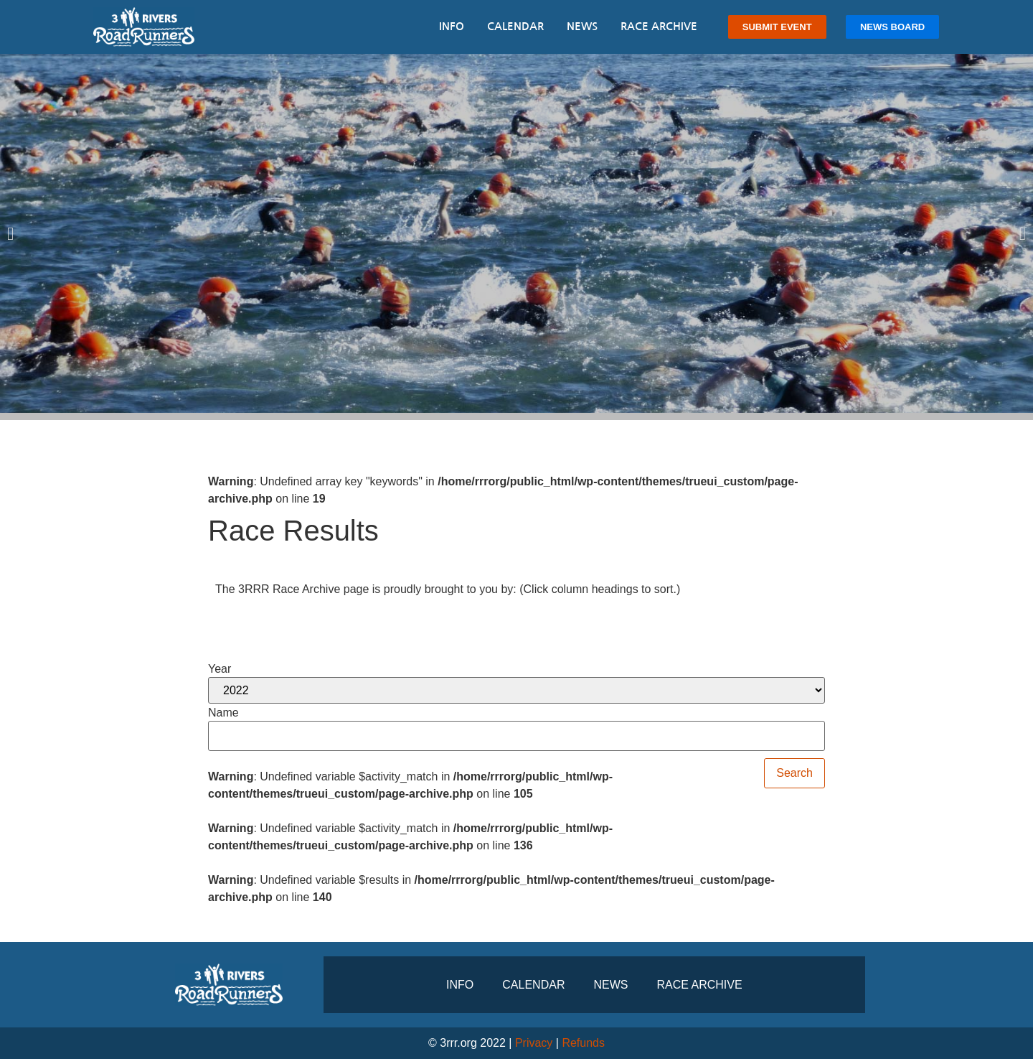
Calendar (515, 26)
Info (451, 26)
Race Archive (659, 26)
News (582, 26)
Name (223, 713)
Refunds (583, 1043)
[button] (10, 233)
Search (794, 773)
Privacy (533, 1043)
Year (219, 669)
